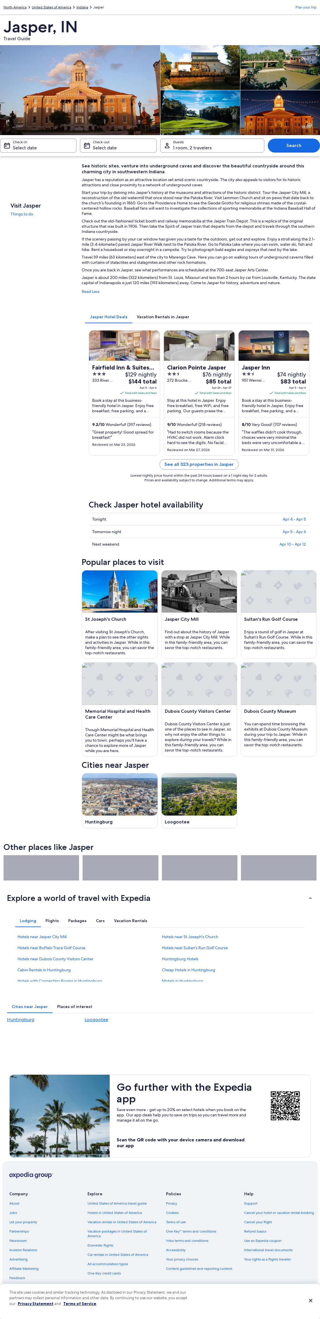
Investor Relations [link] (23, 1250)
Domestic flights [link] (100, 1245)
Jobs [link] (13, 1212)
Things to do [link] (22, 214)
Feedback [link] (17, 1278)
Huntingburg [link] (20, 1019)
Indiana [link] (82, 7)
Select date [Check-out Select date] (105, 148)
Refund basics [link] (255, 1231)
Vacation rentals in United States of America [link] (122, 1222)
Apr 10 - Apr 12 (292, 544)
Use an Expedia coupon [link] (262, 1240)
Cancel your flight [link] (258, 1222)
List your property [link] (23, 1222)
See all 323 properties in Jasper (199, 464)
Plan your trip (305, 7)
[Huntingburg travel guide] (120, 800)
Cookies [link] (172, 1212)
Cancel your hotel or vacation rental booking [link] (279, 1212)
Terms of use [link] (176, 1222)
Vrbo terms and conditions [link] (187, 1240)
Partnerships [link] (19, 1231)
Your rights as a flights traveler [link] (267, 1259)
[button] (160, 898)
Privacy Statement (35, 1303)
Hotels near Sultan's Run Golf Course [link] (195, 947)
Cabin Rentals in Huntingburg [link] (44, 970)
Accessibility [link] (176, 1250)
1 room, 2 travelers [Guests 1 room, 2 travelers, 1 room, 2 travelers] (192, 148)
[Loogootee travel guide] (199, 800)
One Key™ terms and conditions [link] (191, 1231)
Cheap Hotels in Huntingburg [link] (188, 970)
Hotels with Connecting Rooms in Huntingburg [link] (60, 981)
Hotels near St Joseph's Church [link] (190, 936)
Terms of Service (79, 1303)
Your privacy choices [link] (182, 1259)
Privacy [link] (171, 1203)
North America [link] (15, 7)
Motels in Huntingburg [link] (182, 981)
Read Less (90, 291)
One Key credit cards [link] (104, 1273)
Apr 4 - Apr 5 (294, 519)
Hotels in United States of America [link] (115, 1212)
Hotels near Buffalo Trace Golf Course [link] (51, 947)
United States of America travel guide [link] (117, 1203)
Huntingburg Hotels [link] (180, 958)
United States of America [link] (51, 7)
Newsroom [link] (18, 1240)
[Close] (310, 1300)
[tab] (108, 316)
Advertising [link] (18, 1259)
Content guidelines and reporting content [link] (199, 1268)
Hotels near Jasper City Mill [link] (42, 936)
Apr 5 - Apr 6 (294, 531)
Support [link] (250, 1203)
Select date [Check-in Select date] (25, 148)
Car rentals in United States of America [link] (118, 1254)
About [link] (14, 1203)
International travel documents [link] (268, 1250)
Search (293, 145)
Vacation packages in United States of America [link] (117, 1233)
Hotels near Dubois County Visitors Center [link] (55, 958)
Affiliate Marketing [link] (24, 1268)
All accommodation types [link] (108, 1264)
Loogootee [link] (96, 1019)
